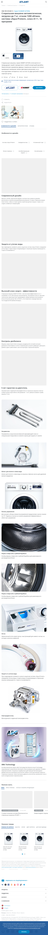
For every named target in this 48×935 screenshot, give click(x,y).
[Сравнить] (6, 103)
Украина (22, 912)
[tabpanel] (8, 846)
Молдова (14, 912)
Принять (24, 931)
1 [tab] (22, 858)
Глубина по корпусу (7, 831)
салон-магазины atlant (7, 871)
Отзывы (31, 130)
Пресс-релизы (10, 791)
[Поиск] (46, 2)
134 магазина (5, 98)
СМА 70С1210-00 (6, 11)
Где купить (8, 92)
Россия (18, 912)
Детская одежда (41, 831)
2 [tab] (25, 858)
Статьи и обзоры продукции (25, 791)
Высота (17, 831)
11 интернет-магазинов (16, 98)
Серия (23, 831)
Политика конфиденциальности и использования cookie (27, 928)
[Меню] (2, 2)
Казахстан (9, 912)
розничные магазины (31, 871)
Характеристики (23, 130)
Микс (2, 791)
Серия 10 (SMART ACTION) (22, 11)
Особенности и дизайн (8, 130)
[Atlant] (24, 2)
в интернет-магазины (17, 871)
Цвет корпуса (31, 831)
